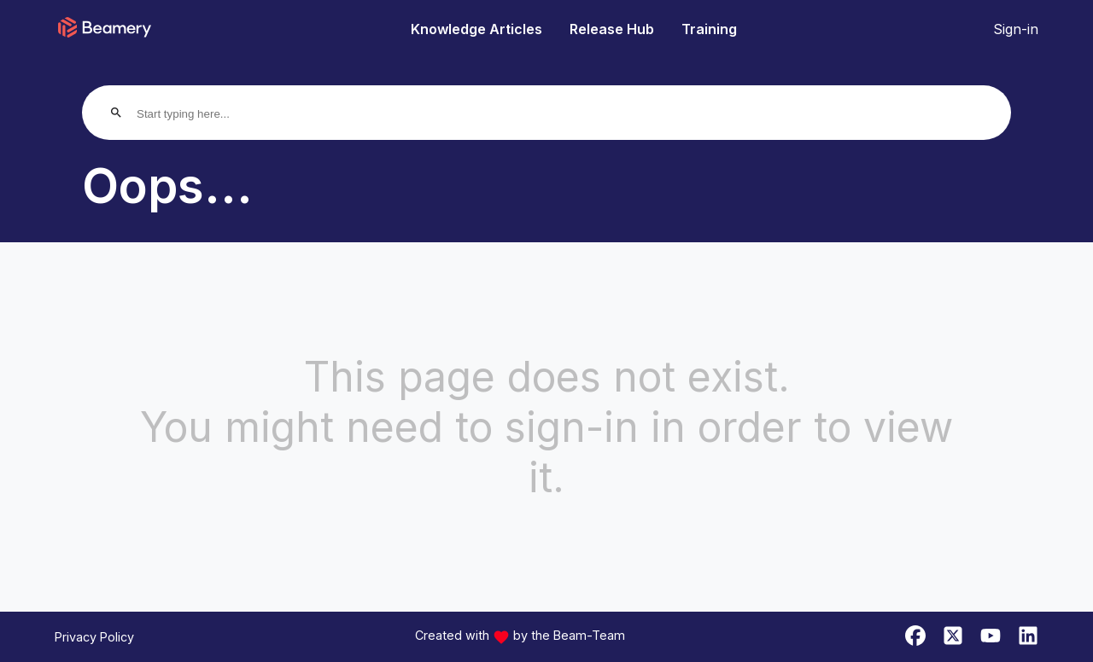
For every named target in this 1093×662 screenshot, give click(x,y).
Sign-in (1015, 29)
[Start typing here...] (202, 113)
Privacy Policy (94, 637)
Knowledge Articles (476, 29)
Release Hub (612, 29)
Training (709, 29)
